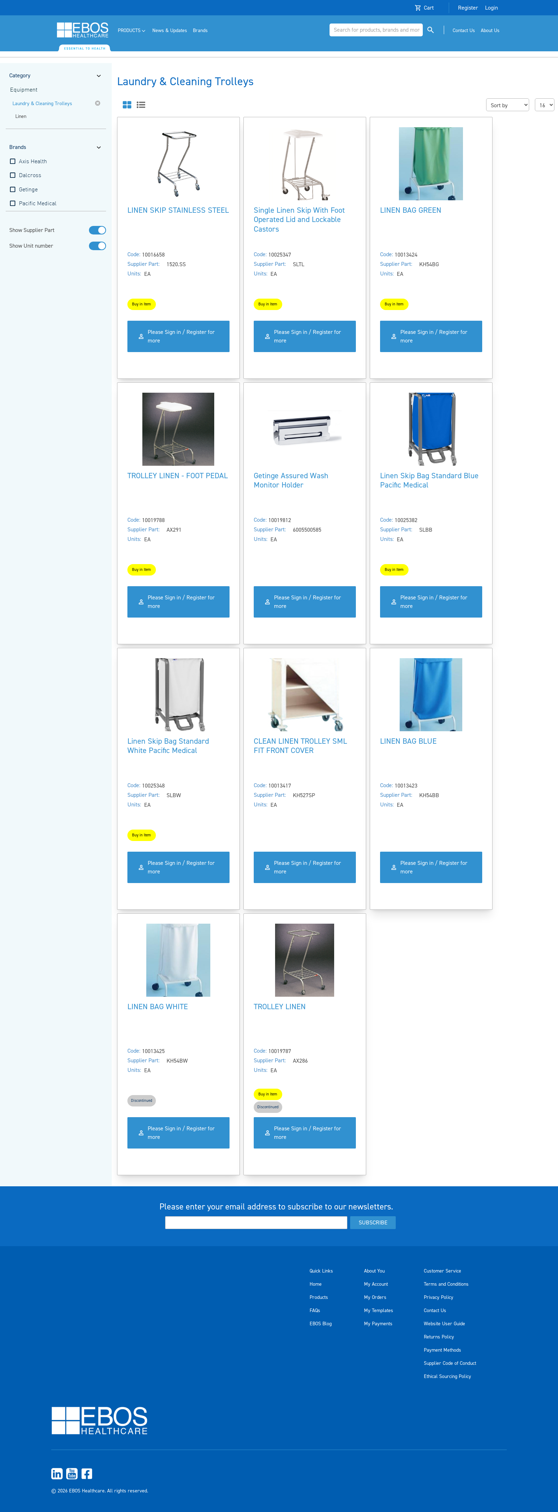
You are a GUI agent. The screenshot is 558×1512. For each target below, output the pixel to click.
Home (316, 1284)
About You (374, 1271)
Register (468, 7)
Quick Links (321, 1271)
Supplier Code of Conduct (450, 1363)
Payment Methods (442, 1350)
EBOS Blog (321, 1324)
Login (491, 7)
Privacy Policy (438, 1297)
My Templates (378, 1310)
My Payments (378, 1324)
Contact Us (435, 1310)
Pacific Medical (38, 204)
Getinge (28, 190)
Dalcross (30, 176)
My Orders (375, 1297)
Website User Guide (444, 1324)
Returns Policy (439, 1337)
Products (319, 1297)
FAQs (315, 1310)
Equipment (23, 90)
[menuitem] (132, 30)
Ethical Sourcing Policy (447, 1376)
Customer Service (442, 1271)
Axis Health (33, 162)
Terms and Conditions (446, 1284)
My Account (376, 1284)
